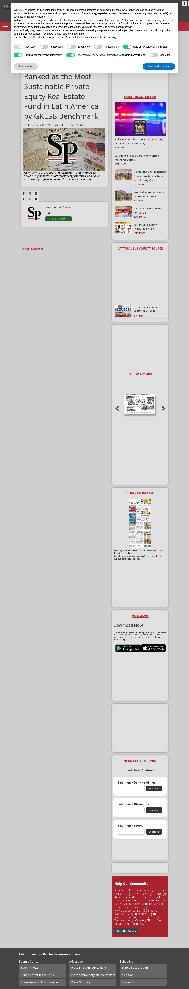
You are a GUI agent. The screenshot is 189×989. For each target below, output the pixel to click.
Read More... (121, 147)
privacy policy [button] (127, 10)
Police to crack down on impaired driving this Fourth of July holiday (139, 141)
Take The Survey (126, 931)
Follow (60, 218)
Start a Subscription (135, 968)
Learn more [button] (26, 66)
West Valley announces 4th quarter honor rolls (149, 194)
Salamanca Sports (130, 825)
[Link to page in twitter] (30, 193)
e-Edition (127, 975)
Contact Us (129, 982)
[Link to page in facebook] (23, 193)
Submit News (29, 968)
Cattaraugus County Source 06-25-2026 (145, 309)
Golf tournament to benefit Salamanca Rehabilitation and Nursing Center (149, 176)
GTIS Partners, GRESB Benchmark (44, 125)
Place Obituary (80, 982)
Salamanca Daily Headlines (136, 782)
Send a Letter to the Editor (38, 975)
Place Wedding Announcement (41, 982)
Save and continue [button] (159, 66)
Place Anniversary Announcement (93, 975)
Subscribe (154, 788)
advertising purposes (142, 23)
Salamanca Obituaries (133, 804)
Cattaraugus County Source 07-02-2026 (145, 227)
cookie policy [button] (37, 16)
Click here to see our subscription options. (138, 557)
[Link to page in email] (36, 193)
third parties (70, 20)
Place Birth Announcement (88, 968)
